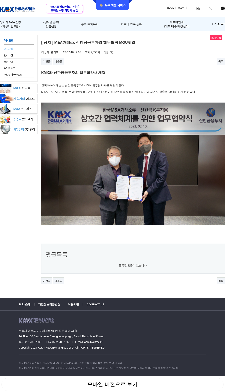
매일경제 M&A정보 (13, 74)
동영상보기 (9, 61)
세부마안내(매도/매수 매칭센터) (176, 24)
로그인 (181, 7)
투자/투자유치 (89, 24)
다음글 (58, 61)
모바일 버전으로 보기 (112, 384)
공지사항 (8, 48)
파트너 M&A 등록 (131, 24)
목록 (221, 61)
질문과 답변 (9, 68)
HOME (170, 7)
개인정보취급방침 (49, 304)
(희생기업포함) (10, 24)
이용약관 (73, 304)
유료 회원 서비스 (113, 5)
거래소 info (218, 24)
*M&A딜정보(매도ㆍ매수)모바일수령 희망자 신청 (64, 8)
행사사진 (8, 55)
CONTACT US (95, 304)
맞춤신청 (51, 24)
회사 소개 (25, 304)
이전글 (47, 61)
